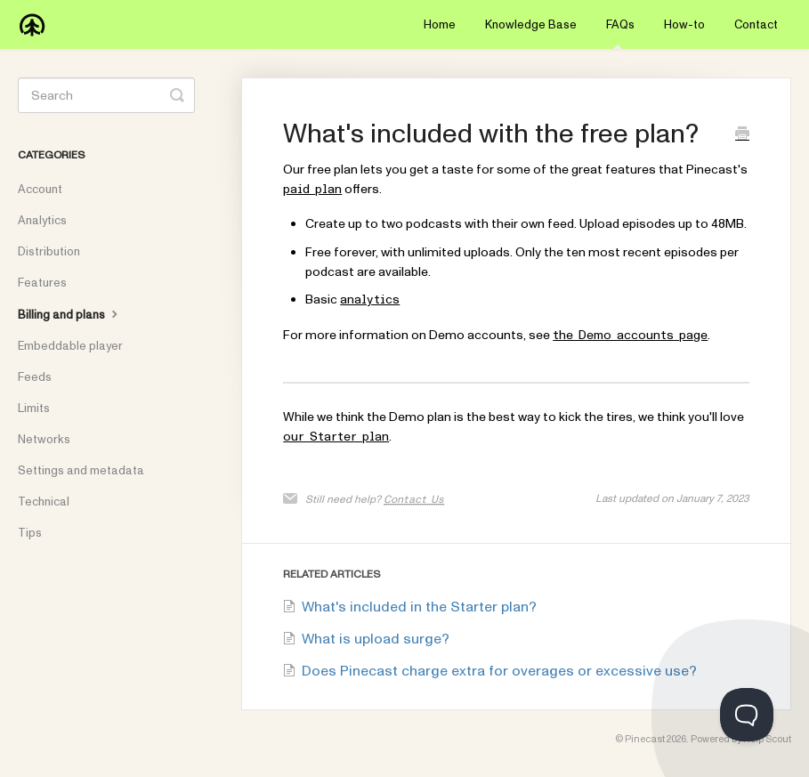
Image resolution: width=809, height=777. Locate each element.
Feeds (35, 377)
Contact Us (414, 499)
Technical (43, 502)
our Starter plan (336, 437)
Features (42, 283)
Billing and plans (70, 314)
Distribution (49, 252)
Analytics (42, 221)
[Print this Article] (742, 135)
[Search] (106, 95)
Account (40, 190)
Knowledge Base (531, 25)
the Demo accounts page (630, 335)
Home (440, 25)
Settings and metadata (81, 471)
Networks (44, 440)
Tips (30, 533)
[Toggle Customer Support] (746, 714)
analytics (370, 300)
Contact (756, 25)
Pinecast (645, 739)
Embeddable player (70, 346)
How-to (684, 25)
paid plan (312, 189)
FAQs (620, 33)
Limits (34, 409)
